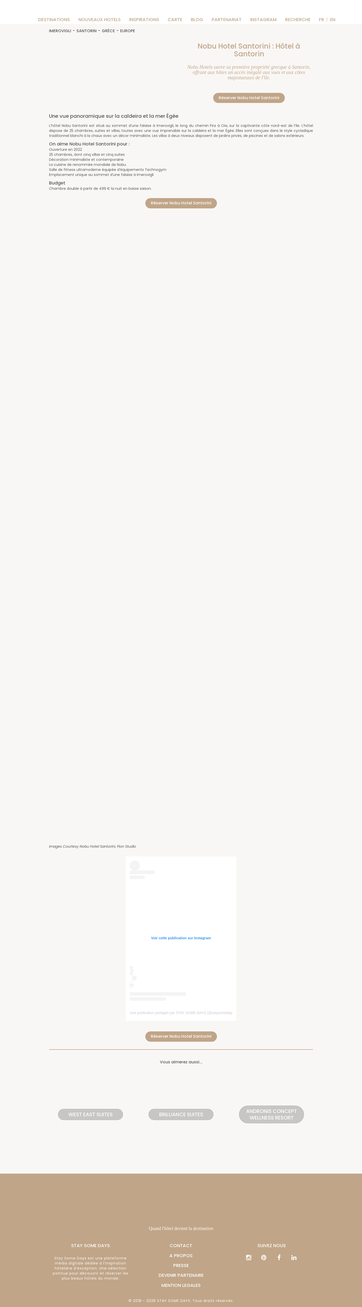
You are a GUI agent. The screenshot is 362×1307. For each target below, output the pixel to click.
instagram (263, 19)
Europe (127, 31)
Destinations (54, 19)
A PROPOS (181, 1255)
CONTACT (181, 1245)
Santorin (86, 31)
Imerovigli (60, 31)
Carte (175, 19)
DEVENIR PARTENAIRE (181, 1275)
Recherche (297, 19)
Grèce (108, 31)
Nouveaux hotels (99, 19)
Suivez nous (271, 1245)
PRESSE (181, 1265)
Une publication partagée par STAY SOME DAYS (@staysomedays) (183, 1013)
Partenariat (227, 19)
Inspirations (144, 19)
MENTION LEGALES (181, 1285)
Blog (197, 19)
